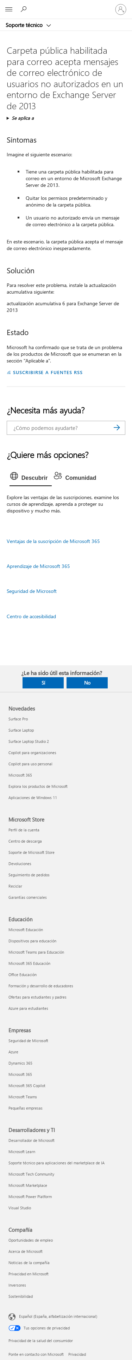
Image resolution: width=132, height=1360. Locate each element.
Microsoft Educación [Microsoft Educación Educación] (25, 929)
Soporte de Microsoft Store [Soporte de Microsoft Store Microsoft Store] (31, 852)
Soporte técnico (25, 24)
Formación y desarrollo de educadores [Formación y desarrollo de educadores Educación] (40, 985)
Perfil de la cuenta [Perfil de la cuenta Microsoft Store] (23, 829)
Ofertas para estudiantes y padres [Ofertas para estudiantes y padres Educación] (37, 997)
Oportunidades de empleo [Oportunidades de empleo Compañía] (30, 1240)
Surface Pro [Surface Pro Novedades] (18, 718)
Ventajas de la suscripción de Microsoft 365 (53, 541)
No (87, 682)
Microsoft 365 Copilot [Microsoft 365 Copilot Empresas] (26, 1085)
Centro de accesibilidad (31, 616)
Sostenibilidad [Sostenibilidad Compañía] (20, 1296)
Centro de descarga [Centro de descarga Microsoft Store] (25, 841)
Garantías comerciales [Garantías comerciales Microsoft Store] (27, 897)
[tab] (31, 478)
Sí (43, 682)
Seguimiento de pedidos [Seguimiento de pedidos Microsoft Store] (29, 874)
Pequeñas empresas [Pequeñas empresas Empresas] (25, 1108)
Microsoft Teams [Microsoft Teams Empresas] (22, 1096)
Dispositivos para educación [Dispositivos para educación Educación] (32, 940)
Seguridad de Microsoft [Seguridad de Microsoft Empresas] (28, 1040)
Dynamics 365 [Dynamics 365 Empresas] (20, 1063)
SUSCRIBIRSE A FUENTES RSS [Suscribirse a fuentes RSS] (48, 372)
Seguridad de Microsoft (32, 591)
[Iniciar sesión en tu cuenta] (120, 9)
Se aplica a (23, 118)
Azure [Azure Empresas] (13, 1051)
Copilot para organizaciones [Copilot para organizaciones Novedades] (32, 752)
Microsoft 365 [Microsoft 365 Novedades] (20, 775)
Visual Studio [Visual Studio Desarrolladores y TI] (19, 1207)
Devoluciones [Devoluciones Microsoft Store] (19, 863)
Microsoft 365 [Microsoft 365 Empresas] (20, 1074)
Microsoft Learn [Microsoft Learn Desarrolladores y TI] (21, 1151)
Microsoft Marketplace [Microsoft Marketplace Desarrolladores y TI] (27, 1185)
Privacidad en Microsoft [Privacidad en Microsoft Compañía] (28, 1273)
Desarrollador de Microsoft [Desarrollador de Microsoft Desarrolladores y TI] (31, 1140)
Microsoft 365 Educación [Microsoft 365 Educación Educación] (29, 963)
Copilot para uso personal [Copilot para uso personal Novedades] (30, 763)
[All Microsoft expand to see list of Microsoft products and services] (8, 9)
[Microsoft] (65, 5)
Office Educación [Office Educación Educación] (22, 974)
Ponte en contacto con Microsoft (36, 1354)
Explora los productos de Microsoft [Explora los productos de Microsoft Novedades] (38, 786)
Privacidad (77, 1354)
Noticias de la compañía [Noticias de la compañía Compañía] (29, 1262)
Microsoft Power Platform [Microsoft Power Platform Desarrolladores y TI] (30, 1196)
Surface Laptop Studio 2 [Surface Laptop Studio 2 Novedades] (28, 741)
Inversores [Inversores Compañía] (17, 1285)
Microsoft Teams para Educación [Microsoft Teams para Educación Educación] (36, 952)
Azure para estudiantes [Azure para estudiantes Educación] (28, 1008)
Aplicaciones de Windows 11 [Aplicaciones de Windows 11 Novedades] (32, 797)
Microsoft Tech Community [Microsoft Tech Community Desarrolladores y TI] (31, 1174)
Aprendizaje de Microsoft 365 (38, 566)
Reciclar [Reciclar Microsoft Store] (15, 886)
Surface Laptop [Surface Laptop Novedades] (21, 730)
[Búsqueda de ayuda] (25, 9)
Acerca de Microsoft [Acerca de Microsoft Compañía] (25, 1251)
